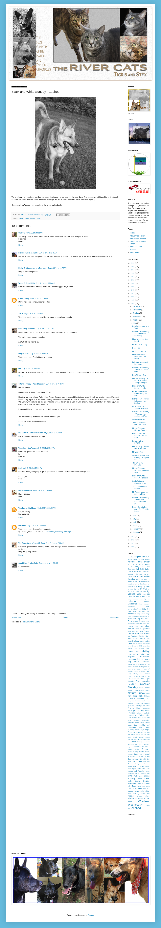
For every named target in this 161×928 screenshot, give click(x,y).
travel (147, 778)
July (134, 323)
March (135, 526)
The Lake (142, 759)
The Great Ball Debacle (137, 464)
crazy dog (146, 609)
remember (146, 720)
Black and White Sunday (26, 218)
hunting (141, 666)
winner (140, 799)
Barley (147, 569)
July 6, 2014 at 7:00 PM (31, 369)
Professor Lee (133, 715)
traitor (140, 778)
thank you (138, 754)
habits (130, 651)
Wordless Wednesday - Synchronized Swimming (140, 334)
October (136, 313)
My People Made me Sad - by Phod (140, 493)
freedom (135, 639)
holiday (136, 662)
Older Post (114, 618)
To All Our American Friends (139, 488)
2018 (133, 290)
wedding (139, 796)
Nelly (148, 693)
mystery (130, 690)
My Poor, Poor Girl (139, 351)
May (134, 519)
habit (148, 648)
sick (148, 735)
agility (136, 559)
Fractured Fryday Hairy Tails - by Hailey (139, 357)
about (132, 557)
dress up (136, 619)
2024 (133, 270)
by (149, 584)
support (130, 747)
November (137, 310)
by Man (130, 589)
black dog (139, 579)
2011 (133, 543)
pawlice (130, 703)
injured (136, 671)
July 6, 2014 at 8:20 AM (34, 233)
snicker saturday (133, 739)
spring (139, 742)
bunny (145, 584)
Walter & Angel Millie (26, 283)
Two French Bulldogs (27, 508)
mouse (141, 687)
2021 (133, 280)
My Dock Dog (137, 452)
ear (142, 618)
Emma (142, 621)
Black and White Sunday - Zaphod (140, 477)
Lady (148, 671)
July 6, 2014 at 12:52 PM (33, 314)
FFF (148, 629)
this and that (137, 761)
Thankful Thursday (135, 757)
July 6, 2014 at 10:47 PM (46, 448)
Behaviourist (138, 574)
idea (138, 669)
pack (148, 698)
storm (144, 742)
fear (144, 624)
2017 (133, 293)
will (136, 798)
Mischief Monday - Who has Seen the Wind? (140, 470)
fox (129, 636)
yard (129, 808)
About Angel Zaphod (138, 239)
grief (140, 646)
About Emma (135, 253)
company (147, 604)
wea (148, 793)
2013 (133, 537)
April (135, 522)
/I (128, 557)
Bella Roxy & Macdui (26, 329)
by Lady (139, 586)
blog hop (136, 581)
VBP (144, 788)
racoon (144, 718)
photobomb (146, 708)
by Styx (143, 589)
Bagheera (131, 569)
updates (138, 788)
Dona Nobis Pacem (134, 616)
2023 (133, 273)
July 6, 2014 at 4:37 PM (45, 329)
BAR (142, 569)
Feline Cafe (138, 626)
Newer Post (16, 618)
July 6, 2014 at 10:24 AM (45, 283)
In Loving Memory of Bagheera (140, 363)
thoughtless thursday (142, 764)
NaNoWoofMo (139, 690)
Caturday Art (145, 599)
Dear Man (141, 611)
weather (131, 796)
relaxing (136, 720)
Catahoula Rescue (134, 596)
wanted (143, 793)
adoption (137, 557)
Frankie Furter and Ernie (28, 253)
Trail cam (137, 776)
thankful (146, 754)
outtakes (140, 698)
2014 (133, 304)
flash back (139, 631)
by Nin (136, 589)
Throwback (140, 766)
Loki (142, 679)
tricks (130, 781)
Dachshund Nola (25, 490)
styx (140, 744)
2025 (133, 267)
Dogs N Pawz (23, 354)
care (144, 594)
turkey (139, 786)
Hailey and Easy (133, 654)
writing (147, 805)
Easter (147, 619)
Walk (129, 793)
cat (148, 594)
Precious (131, 713)
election (135, 621)
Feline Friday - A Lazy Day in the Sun (140, 448)
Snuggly (143, 739)
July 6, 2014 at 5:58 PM (39, 354)
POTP (147, 710)
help (129, 662)
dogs (148, 614)
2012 (133, 540)
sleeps (147, 737)
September (137, 317)
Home (66, 618)
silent (129, 737)
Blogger (91, 915)
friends (142, 639)
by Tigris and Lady (139, 591)
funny (137, 641)
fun (148, 639)
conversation (132, 609)
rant (148, 718)
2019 (133, 287)
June (135, 515)
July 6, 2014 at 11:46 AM (39, 298)
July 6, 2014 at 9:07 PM (53, 433)
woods (130, 802)
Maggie (131, 681)
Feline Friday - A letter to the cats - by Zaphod (140, 401)
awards (130, 567)
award (147, 564)
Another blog (135, 562)
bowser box (139, 584)
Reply (20, 245)
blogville (142, 581)
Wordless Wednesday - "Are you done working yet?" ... (140, 414)
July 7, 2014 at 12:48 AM (36, 526)
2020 (133, 283)
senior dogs (139, 730)
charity (147, 601)
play (142, 710)
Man (137, 681)
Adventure (146, 557)
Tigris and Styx (143, 768)
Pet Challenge (137, 705)
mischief (132, 684)
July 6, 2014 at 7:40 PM (55, 384)
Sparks (133, 742)
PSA (129, 718)
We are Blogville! (138, 419)
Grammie (135, 646)
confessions (131, 606)
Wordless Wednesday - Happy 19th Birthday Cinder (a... (140, 501)
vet (148, 789)
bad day (146, 567)
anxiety (147, 562)
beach (130, 572)
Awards (133, 250)
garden (147, 641)
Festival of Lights (140, 629)
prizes (139, 713)
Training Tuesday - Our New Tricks (139, 424)
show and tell (141, 735)
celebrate (132, 601)
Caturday (135, 599)
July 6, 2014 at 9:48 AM (48, 253)
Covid (139, 609)
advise (130, 559)
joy (139, 671)
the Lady (135, 759)
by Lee (146, 586)
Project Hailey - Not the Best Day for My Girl (139, 393)
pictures (136, 710)
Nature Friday (136, 693)
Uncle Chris (146, 786)
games (142, 641)
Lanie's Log (145, 676)
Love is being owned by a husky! (57, 532)
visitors (136, 791)
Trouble (137, 781)
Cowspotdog (23, 298)
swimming (137, 747)
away (137, 567)
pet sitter (146, 705)
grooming (146, 646)
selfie (140, 727)
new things (133, 696)
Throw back (132, 766)
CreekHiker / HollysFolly (28, 563)
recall (129, 720)
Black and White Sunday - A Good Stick (139, 436)
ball (137, 569)
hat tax (140, 659)
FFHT (130, 631)
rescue (137, 722)
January (136, 532)
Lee (129, 679)
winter (147, 798)
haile (137, 652)
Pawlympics (139, 703)
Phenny (131, 708)
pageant (131, 701)
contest (146, 606)
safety (130, 725)
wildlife (131, 798)
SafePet (147, 722)
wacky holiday (144, 791)
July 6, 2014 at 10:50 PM (32, 468)
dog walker (141, 614)
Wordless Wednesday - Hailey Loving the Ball (140, 457)
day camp (132, 611)
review (141, 722)
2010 (133, 547)
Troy (138, 784)
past (148, 701)
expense (137, 623)
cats (129, 599)
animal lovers (144, 559)
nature (147, 690)
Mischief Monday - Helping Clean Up (140, 429)
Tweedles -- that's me (27, 448)
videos (130, 791)
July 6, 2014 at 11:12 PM (42, 490)
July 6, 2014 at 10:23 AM (57, 268)
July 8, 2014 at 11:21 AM (48, 563)
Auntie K (139, 564)
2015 (133, 300)
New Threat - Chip (139, 375)
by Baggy (131, 586)
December (137, 306)
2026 (133, 263)
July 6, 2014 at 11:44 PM (46, 508)
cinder (141, 604)
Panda (138, 701)
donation (144, 616)
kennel (143, 671)
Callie (139, 594)
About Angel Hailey (137, 236)
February (136, 529)
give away (142, 643)
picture (130, 710)
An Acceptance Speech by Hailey (140, 407)
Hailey (146, 651)
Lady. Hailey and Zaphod (139, 674)
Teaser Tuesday (133, 751)
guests (141, 648)
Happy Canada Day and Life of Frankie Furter (140, 509)
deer (148, 611)
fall (141, 624)
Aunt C (131, 564)
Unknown (22, 526)
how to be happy (138, 664)
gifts (137, 643)
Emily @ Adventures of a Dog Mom (32, 268)
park (143, 701)
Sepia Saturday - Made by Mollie (139, 482)
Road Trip (136, 348)
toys (130, 776)
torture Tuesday (140, 773)
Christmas (132, 604)
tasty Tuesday (142, 749)
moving (147, 687)
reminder (131, 722)
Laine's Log (131, 676)
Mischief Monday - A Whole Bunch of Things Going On (140, 380)
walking (136, 793)
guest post (132, 648)
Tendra (141, 752)
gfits (134, 643)
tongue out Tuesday (136, 771)
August (136, 320)
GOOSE (21, 233)
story (148, 742)
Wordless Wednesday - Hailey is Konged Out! (140, 370)
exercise (131, 623)
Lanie (138, 676)
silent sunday (138, 737)
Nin (141, 696)
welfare (147, 796)
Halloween (145, 656)
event (148, 621)
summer (147, 744)
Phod (138, 708)
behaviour (137, 571)
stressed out (133, 744)
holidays (146, 661)
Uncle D (131, 788)
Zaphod (38, 218)
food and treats (142, 634)
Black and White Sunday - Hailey (139, 387)
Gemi (130, 643)
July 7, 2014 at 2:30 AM (55, 543)
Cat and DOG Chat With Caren (30, 433)
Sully (20, 468)
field (133, 631)
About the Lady (136, 247)
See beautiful (139, 725)
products (147, 713)
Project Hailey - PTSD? (138, 442)
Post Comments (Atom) (31, 622)
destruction (132, 614)
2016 (133, 297)
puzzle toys (136, 718)
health (147, 659)
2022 (133, 277)
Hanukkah (132, 659)
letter (138, 679)
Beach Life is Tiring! (139, 345)
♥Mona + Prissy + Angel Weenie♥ (31, 384)
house (130, 664)
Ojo (19, 369)
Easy (130, 621)
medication (146, 681)
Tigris (134, 768)
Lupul (148, 679)
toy (148, 773)
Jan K (20, 314)
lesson (134, 679)
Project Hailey (144, 715)
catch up (146, 596)
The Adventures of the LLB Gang (31, 543)
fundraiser (131, 641)
